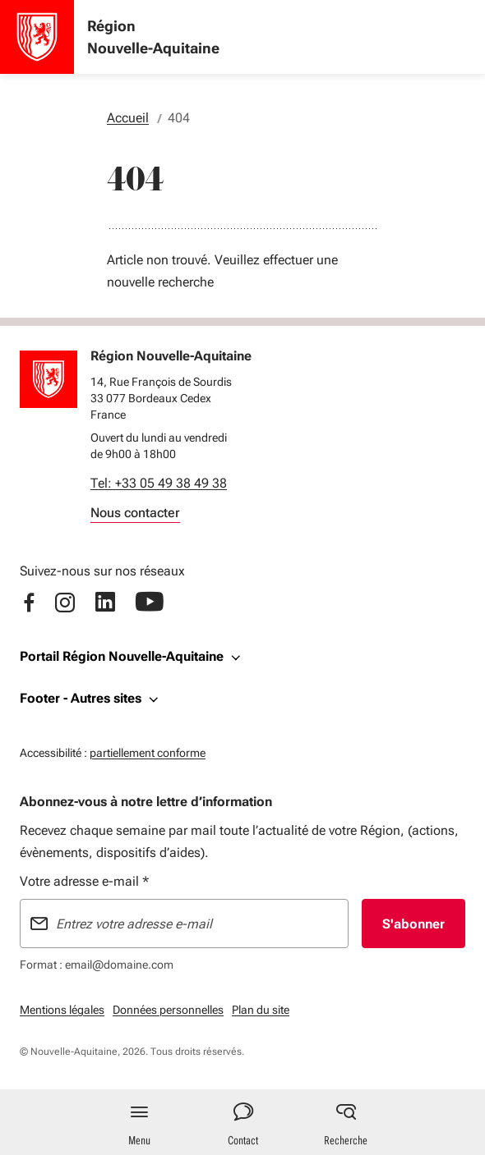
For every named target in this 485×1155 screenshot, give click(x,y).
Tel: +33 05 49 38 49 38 (158, 483)
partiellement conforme (148, 750)
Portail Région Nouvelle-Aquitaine (122, 656)
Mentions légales (62, 1009)
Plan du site (260, 1009)
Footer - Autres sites (80, 698)
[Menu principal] (140, 1122)
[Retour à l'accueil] (48, 379)
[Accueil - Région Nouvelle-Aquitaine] (37, 37)
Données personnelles (168, 1009)
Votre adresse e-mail (84, 881)
